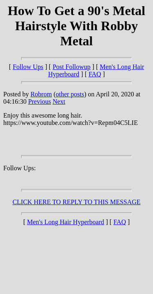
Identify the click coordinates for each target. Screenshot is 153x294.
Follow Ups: (19, 168)
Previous (39, 101)
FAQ (95, 74)
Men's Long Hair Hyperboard (65, 221)
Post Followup (72, 66)
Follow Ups (28, 66)
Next (59, 101)
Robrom (41, 94)
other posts (69, 94)
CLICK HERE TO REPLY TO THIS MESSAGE (77, 201)
